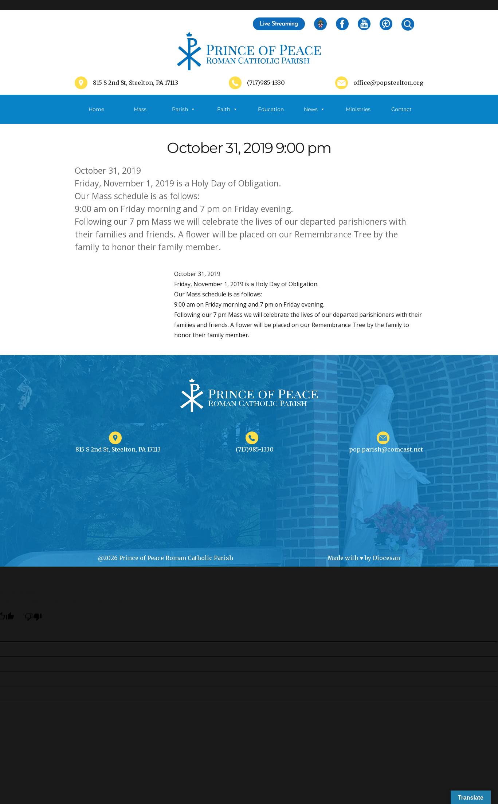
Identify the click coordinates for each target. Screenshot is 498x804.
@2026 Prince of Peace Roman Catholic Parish (165, 557)
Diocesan (386, 557)
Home (96, 109)
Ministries (358, 115)
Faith (227, 109)
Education (271, 109)
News (314, 109)
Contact (401, 109)
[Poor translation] (33, 617)
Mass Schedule (140, 115)
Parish (183, 109)
